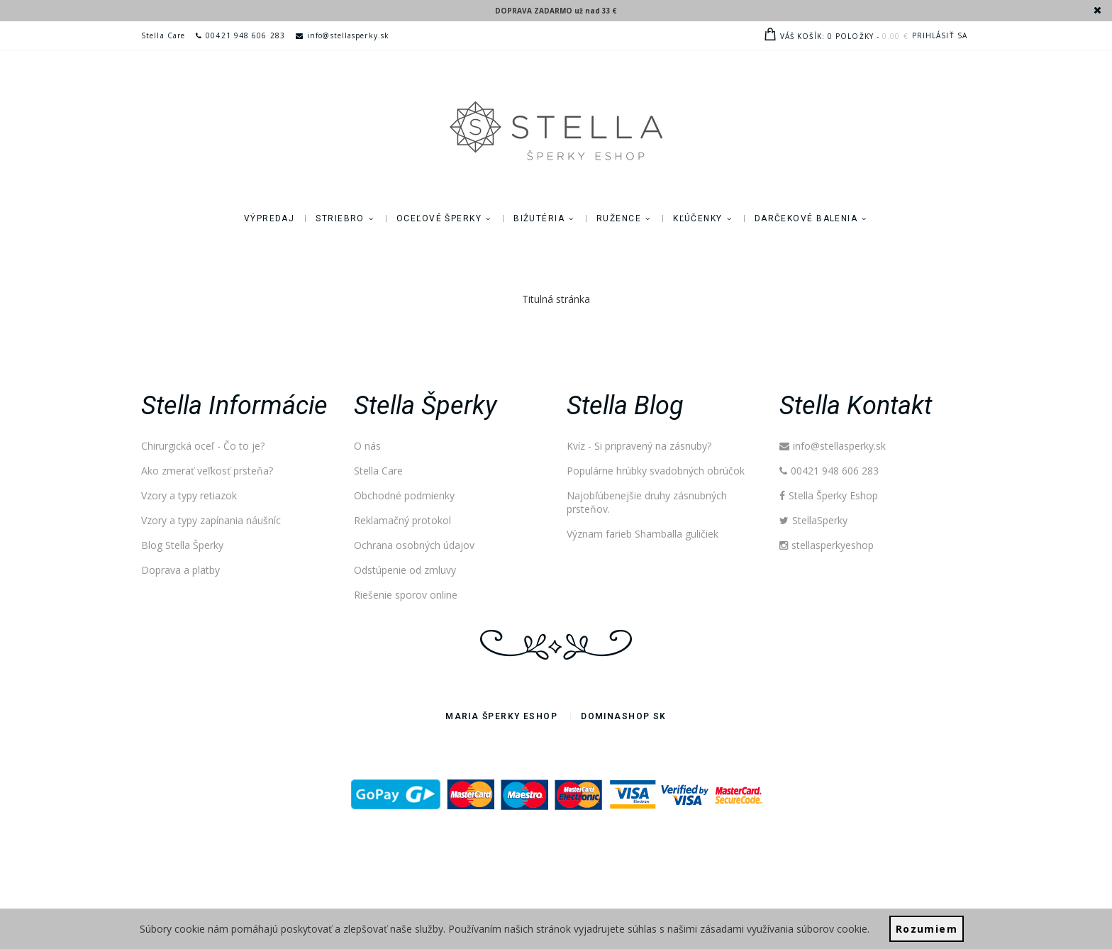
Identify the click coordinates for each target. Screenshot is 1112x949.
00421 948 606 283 (240, 35)
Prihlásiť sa (939, 35)
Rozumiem (926, 929)
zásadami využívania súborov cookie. (784, 929)
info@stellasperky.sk (342, 35)
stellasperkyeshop (826, 545)
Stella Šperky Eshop (828, 495)
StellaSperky (813, 520)
